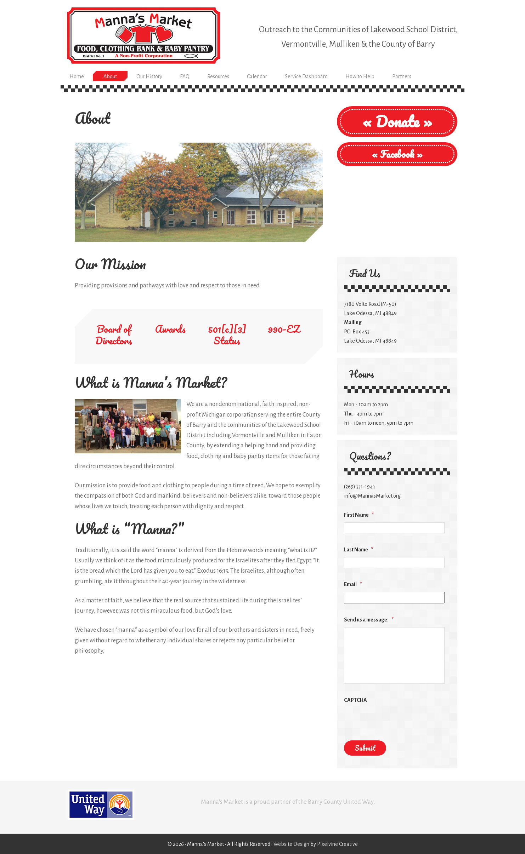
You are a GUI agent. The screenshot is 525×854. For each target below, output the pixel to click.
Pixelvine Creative (337, 844)
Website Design (291, 844)
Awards (170, 329)
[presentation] (398, 721)
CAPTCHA (355, 700)
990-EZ (284, 329)
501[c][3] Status (227, 335)
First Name (359, 515)
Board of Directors (113, 335)
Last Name (358, 549)
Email (353, 584)
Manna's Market (143, 35)
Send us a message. (369, 620)
